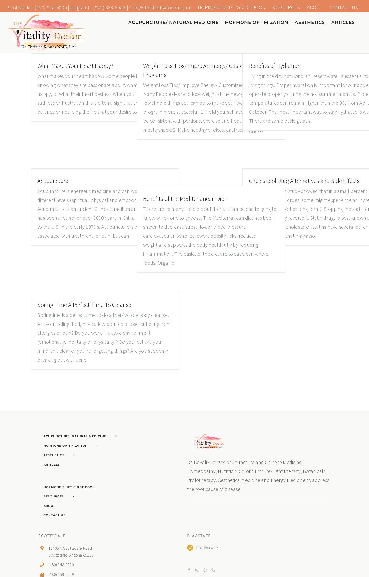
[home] (209, 436)
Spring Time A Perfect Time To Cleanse (84, 305)
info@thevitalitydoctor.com (160, 7)
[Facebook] (189, 570)
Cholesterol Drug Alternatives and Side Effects (304, 181)
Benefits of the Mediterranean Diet (184, 199)
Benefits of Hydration (275, 66)
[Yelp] (205, 570)
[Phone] (213, 570)
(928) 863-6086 (109, 7)
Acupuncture (52, 181)
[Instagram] (197, 570)
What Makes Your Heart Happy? (75, 66)
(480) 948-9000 (51, 7)
